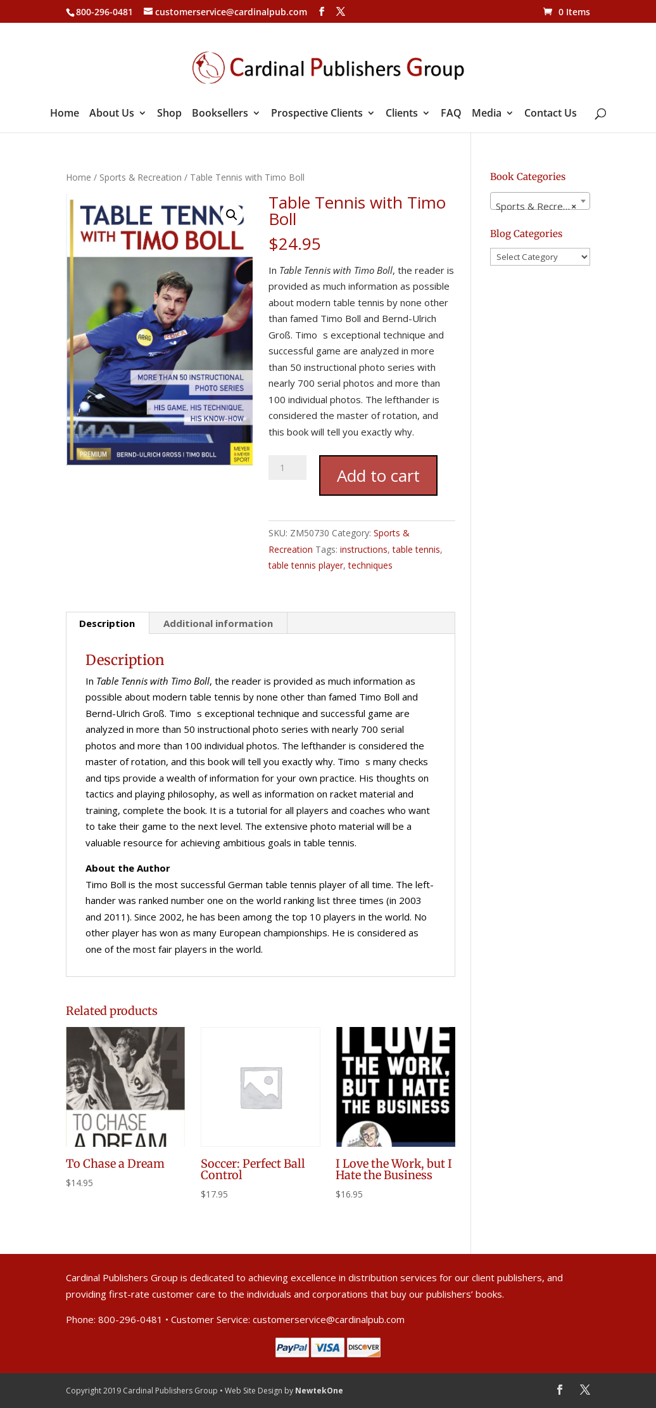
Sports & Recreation (140, 177)
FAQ (451, 114)
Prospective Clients (317, 114)
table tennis (416, 549)
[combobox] (540, 201)
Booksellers (220, 114)
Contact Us (550, 114)
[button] (231, 214)
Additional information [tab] (218, 623)
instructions (364, 549)
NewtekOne (319, 1390)
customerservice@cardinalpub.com (329, 1319)
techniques (370, 565)
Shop (169, 114)
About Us (111, 114)
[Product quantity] (287, 467)
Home (64, 114)
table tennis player (305, 565)
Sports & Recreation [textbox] (540, 206)
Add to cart (378, 475)
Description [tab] (107, 623)
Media (486, 114)
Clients (402, 114)
